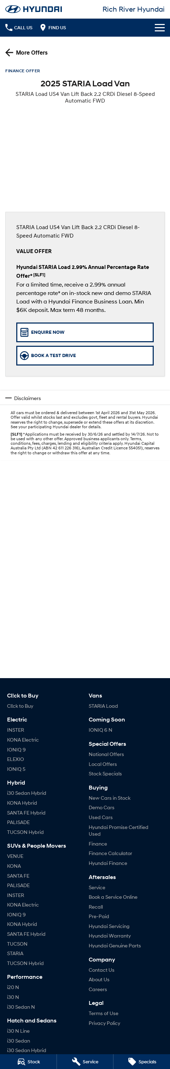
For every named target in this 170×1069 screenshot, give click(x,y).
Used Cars (101, 817)
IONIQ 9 (16, 749)
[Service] (85, 1061)
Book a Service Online (113, 897)
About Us (99, 979)
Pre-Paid (99, 916)
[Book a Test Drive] (85, 355)
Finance (98, 844)
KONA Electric (23, 740)
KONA (14, 866)
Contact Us (102, 970)
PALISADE (18, 822)
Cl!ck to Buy (20, 706)
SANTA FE (18, 876)
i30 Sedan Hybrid (26, 793)
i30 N (13, 997)
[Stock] (28, 1061)
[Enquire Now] (85, 332)
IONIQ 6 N (100, 730)
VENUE (15, 856)
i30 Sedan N (21, 1007)
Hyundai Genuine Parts (115, 945)
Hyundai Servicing (109, 926)
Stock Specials (105, 773)
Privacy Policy (104, 1023)
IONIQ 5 (16, 769)
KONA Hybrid (22, 803)
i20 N (13, 987)
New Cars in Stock (109, 798)
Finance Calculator (110, 853)
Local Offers (103, 764)
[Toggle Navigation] (160, 27)
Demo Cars (102, 807)
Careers (98, 989)
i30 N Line (18, 1031)
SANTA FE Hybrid (26, 813)
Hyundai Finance (108, 863)
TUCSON (17, 944)
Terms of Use (103, 1013)
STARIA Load (103, 706)
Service (97, 887)
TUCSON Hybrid (25, 832)
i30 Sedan (18, 1041)
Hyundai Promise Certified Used (118, 830)
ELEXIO (15, 759)
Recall (96, 907)
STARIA (15, 953)
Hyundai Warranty (110, 936)
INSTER (15, 730)
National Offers (106, 754)
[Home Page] (33, 9)
